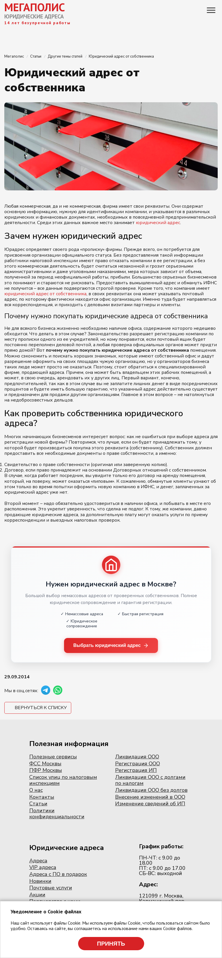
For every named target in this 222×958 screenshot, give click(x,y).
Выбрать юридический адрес (111, 645)
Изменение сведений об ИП (150, 803)
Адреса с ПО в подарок (58, 874)
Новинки (40, 881)
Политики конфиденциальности (56, 813)
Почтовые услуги (50, 887)
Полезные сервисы (53, 756)
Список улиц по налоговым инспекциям (63, 780)
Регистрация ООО (137, 763)
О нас (36, 790)
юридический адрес (158, 222)
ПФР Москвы (45, 770)
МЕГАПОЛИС (34, 7)
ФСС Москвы (45, 763)
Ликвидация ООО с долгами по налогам (150, 780)
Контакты (41, 797)
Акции (37, 894)
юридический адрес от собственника (45, 294)
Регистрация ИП (136, 770)
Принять (111, 943)
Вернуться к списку (41, 708)
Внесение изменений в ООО (150, 797)
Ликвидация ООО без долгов (151, 790)
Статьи (38, 803)
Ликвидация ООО (137, 756)
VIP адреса (42, 867)
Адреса (38, 860)
